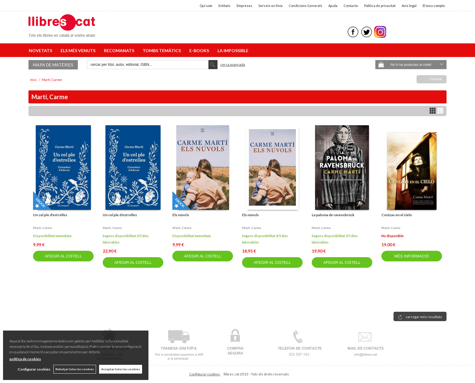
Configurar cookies (205, 374)
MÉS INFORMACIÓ (411, 256)
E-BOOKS (200, 50)
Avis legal (409, 6)
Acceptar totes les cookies (120, 369)
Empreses (244, 6)
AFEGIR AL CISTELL (63, 256)
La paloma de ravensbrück (333, 215)
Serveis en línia (270, 6)
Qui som (206, 6)
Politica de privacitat (380, 6)
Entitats (224, 6)
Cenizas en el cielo (396, 215)
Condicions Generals (305, 6)
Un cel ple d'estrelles (50, 215)
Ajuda (332, 6)
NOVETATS (41, 50)
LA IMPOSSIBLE (233, 50)
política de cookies (25, 359)
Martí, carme (42, 228)
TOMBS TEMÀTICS (163, 50)
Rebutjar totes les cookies (74, 369)
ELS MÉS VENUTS (79, 50)
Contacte (351, 6)
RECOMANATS (120, 50)
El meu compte (434, 6)
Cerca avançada (232, 64)
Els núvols (180, 215)
